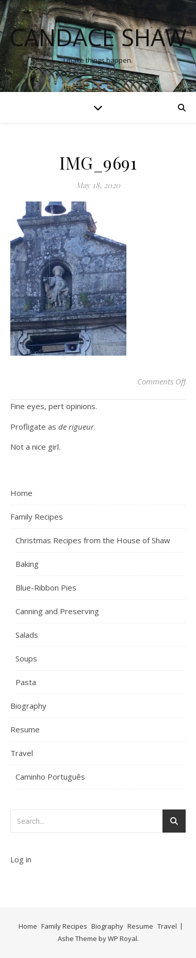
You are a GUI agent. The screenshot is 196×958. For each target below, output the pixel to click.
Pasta (25, 682)
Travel (21, 753)
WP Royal (122, 938)
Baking (27, 564)
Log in (20, 859)
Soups (26, 658)
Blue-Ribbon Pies (45, 587)
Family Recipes (36, 516)
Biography (28, 706)
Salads (26, 635)
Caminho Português (50, 776)
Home (21, 493)
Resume (25, 729)
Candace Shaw (98, 37)
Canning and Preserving (57, 611)
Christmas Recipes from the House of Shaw (92, 540)
